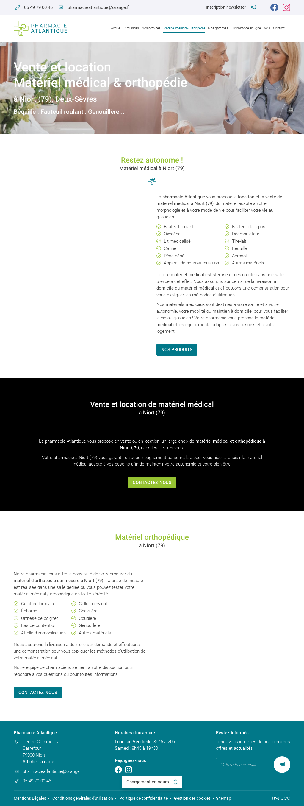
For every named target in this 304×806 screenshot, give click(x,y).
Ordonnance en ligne (246, 28)
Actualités (131, 28)
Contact (279, 28)
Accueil (116, 28)
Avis (267, 28)
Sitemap (223, 798)
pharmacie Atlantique (183, 197)
